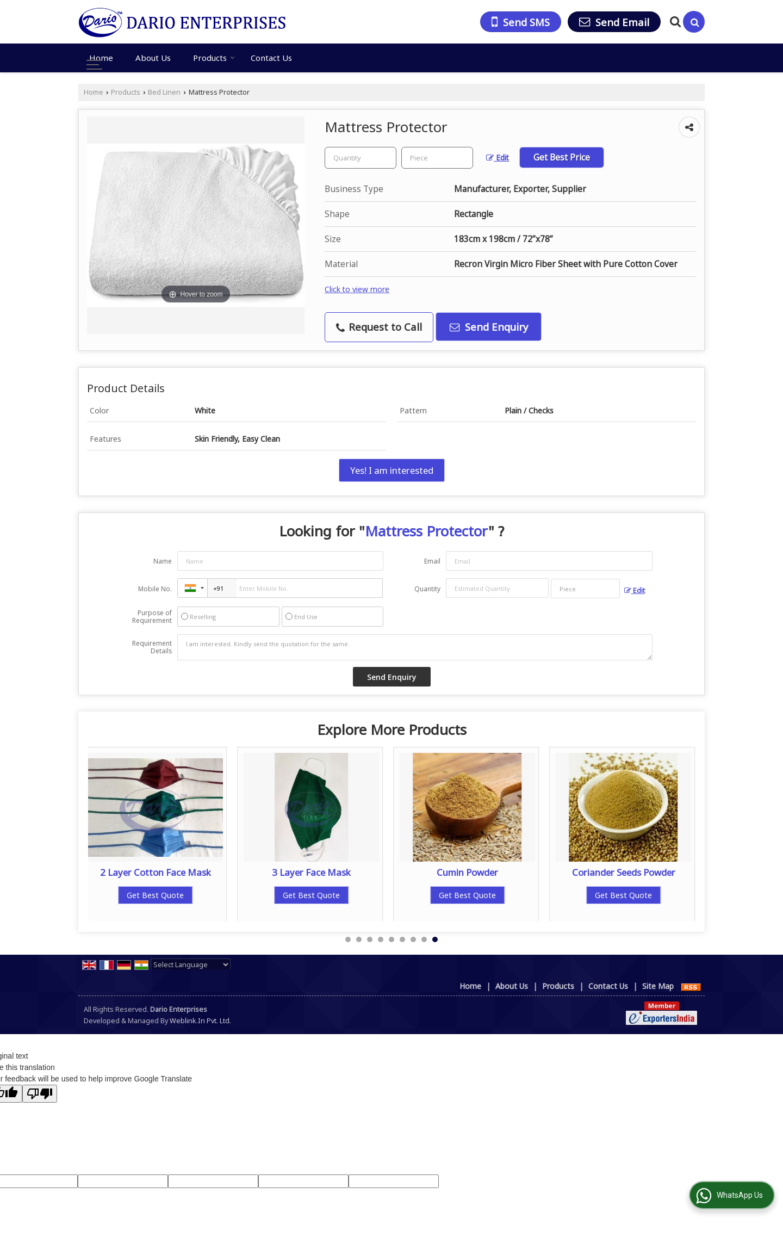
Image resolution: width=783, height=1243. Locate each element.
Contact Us (271, 57)
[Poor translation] (39, 1094)
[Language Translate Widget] (191, 964)
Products (214, 57)
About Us (153, 57)
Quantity (427, 588)
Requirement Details (152, 647)
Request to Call (379, 326)
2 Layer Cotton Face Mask (155, 872)
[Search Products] (674, 21)
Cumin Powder (468, 872)
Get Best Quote (155, 895)
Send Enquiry (489, 326)
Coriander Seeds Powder (623, 872)
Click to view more (357, 289)
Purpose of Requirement (152, 616)
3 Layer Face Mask (311, 872)
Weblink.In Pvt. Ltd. (200, 1020)
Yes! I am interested (391, 470)
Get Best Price (561, 157)
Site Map (658, 986)
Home (101, 57)
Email (432, 561)
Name (162, 561)
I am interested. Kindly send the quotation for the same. (414, 647)
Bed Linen (164, 92)
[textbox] (437, 158)
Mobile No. (155, 588)
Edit (497, 157)
